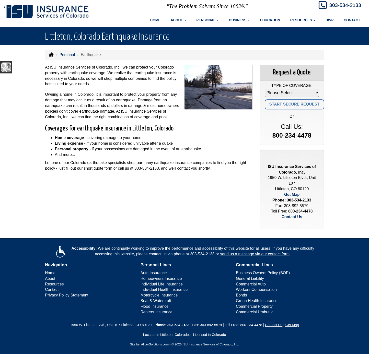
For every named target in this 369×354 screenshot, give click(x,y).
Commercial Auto (251, 284)
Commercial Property (254, 306)
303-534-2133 (344, 5)
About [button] (178, 20)
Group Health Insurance (256, 301)
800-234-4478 (291, 135)
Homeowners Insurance (161, 278)
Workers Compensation (256, 289)
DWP (330, 20)
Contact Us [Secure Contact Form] (292, 217)
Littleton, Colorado (174, 335)
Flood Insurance (154, 306)
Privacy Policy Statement (66, 295)
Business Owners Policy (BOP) (263, 273)
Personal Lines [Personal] (155, 264)
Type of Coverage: (291, 85)
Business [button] (239, 20)
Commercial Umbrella (255, 312)
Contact (352, 20)
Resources (54, 284)
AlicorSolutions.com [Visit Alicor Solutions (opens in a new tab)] (155, 344)
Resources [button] (302, 20)
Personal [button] (207, 20)
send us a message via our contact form (255, 254)
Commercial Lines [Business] (254, 264)
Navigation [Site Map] (56, 264)
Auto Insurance (153, 273)
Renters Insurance (156, 312)
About (50, 278)
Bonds (241, 295)
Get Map (292, 194)
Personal (67, 55)
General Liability (250, 278)
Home (155, 20)
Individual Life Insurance (161, 284)
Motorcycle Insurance (159, 295)
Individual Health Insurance (164, 289)
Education (270, 20)
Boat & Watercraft (155, 301)
